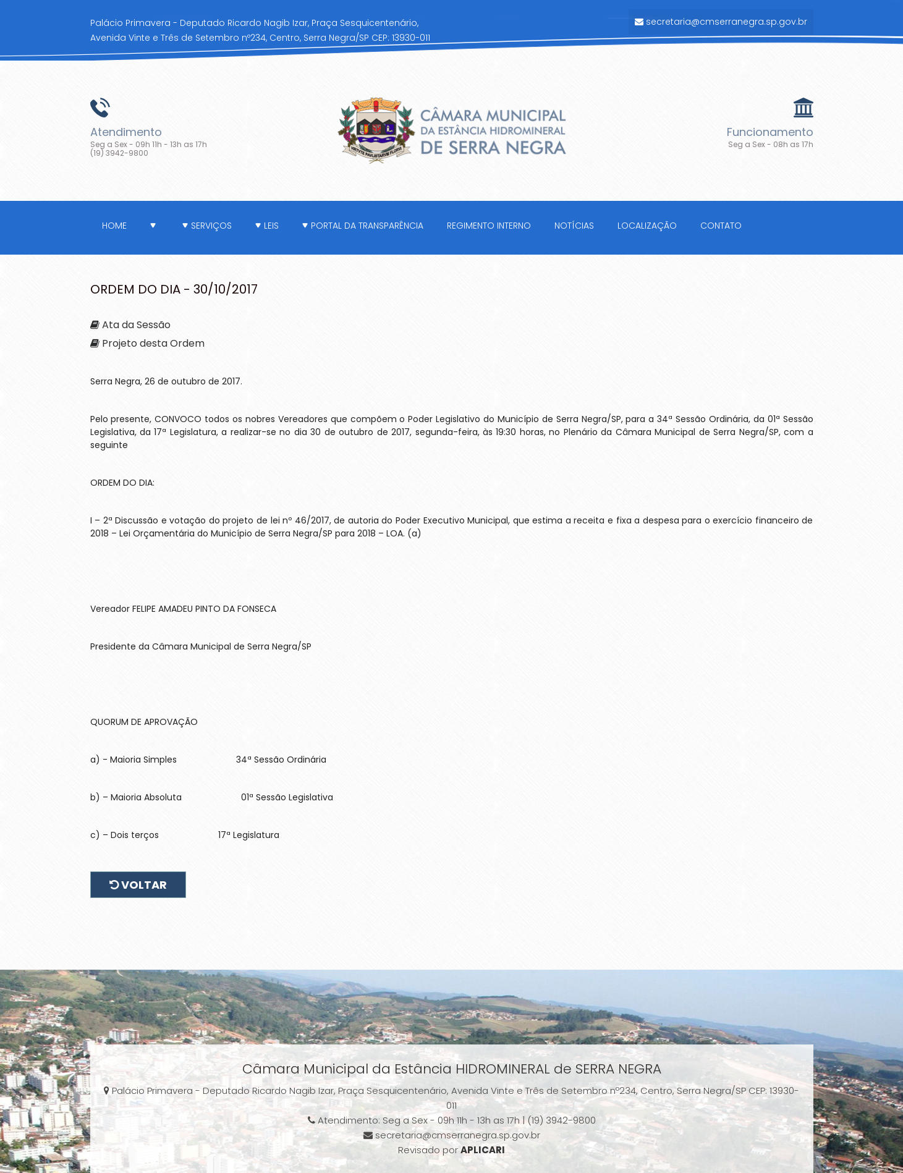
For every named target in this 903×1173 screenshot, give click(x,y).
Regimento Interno (489, 225)
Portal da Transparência (362, 225)
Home (114, 225)
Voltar (138, 884)
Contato (721, 225)
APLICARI (482, 1149)
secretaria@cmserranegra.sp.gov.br (721, 21)
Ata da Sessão (136, 325)
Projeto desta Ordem (153, 343)
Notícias (574, 225)
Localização (647, 225)
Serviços (207, 225)
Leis (267, 225)
